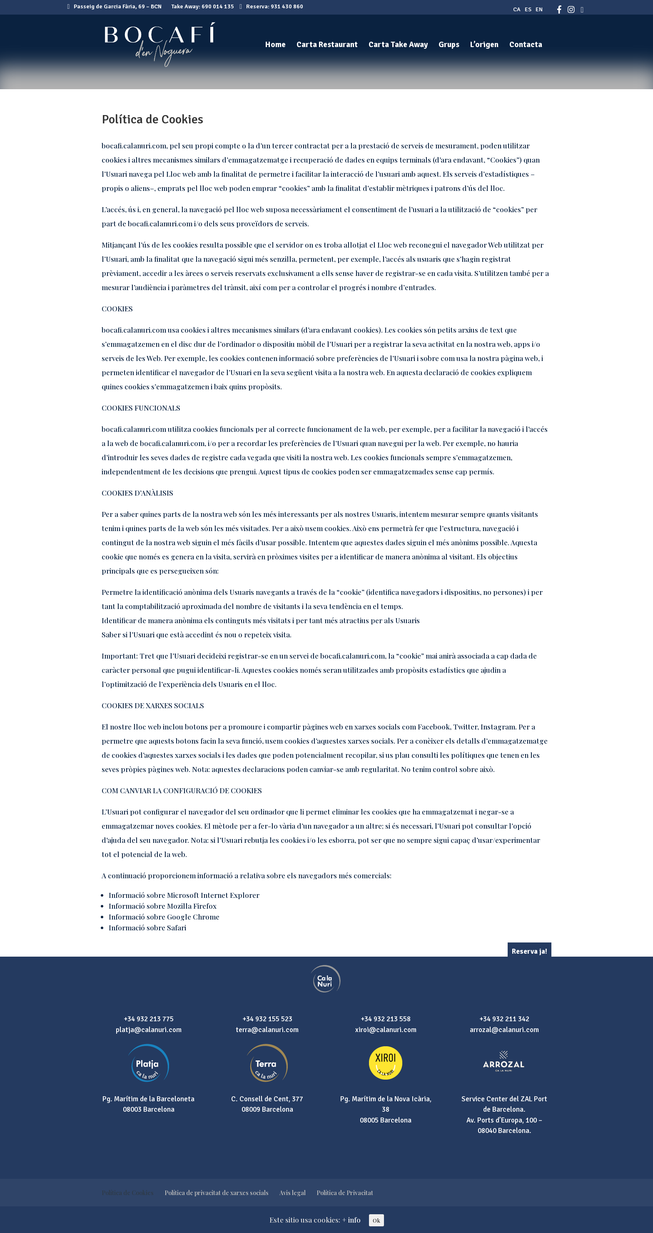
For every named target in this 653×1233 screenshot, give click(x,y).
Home (275, 46)
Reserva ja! (529, 951)
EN (539, 9)
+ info (351, 1219)
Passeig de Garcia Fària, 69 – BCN (114, 6)
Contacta (525, 46)
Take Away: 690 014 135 (202, 6)
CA (517, 9)
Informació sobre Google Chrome (164, 916)
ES (528, 9)
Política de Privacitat (345, 1193)
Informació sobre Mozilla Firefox (163, 905)
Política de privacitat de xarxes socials (216, 1193)
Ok (376, 1220)
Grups (449, 46)
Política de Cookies (128, 1193)
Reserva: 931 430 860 (271, 6)
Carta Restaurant (327, 46)
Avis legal (292, 1193)
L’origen (484, 46)
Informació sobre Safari (147, 927)
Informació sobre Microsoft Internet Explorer (184, 895)
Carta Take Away (398, 46)
